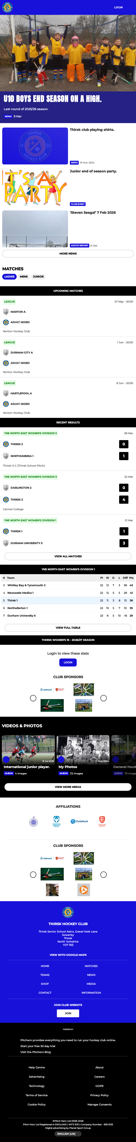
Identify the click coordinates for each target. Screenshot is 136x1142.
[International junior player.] (28, 750)
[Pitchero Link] (68, 1034)
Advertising (36, 1076)
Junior (38, 276)
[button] (130, 116)
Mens (24, 276)
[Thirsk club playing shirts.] (35, 146)
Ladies (9, 276)
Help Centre (37, 1067)
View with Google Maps (68, 955)
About (99, 1067)
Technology (36, 1086)
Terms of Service (37, 1095)
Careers (99, 1076)
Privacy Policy (99, 1095)
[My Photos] (83, 750)
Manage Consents (99, 1104)
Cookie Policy (37, 1104)
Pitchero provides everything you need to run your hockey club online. (68, 1040)
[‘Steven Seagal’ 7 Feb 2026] (35, 228)
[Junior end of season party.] (35, 187)
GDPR (99, 1086)
